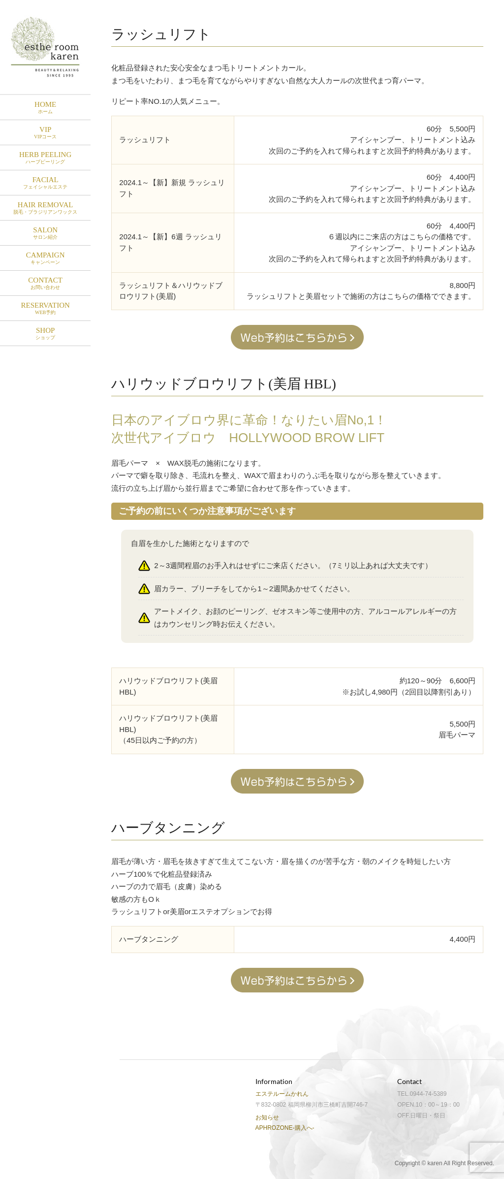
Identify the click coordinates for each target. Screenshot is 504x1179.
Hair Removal (45, 208)
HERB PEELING (45, 158)
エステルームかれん (282, 1093)
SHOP (45, 333)
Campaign (45, 258)
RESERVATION (45, 308)
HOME (45, 107)
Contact (45, 283)
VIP (45, 133)
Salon (45, 233)
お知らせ (267, 1117)
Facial (45, 183)
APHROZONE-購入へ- (285, 1127)
